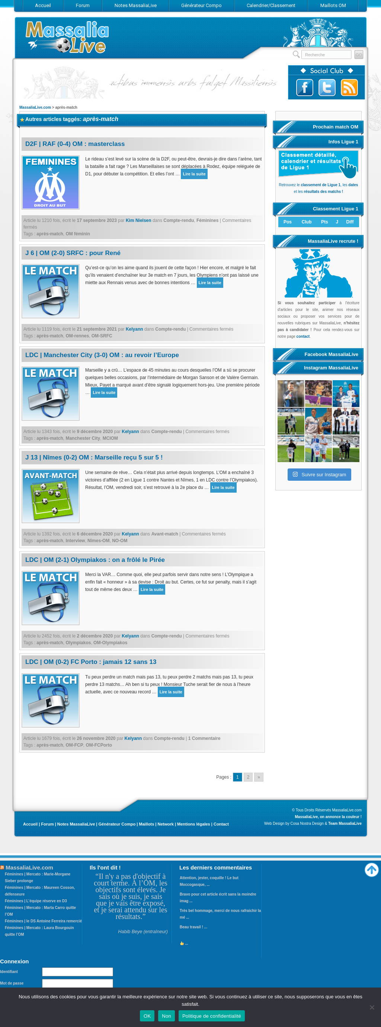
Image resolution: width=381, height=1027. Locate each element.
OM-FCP (74, 745)
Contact (221, 824)
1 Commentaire (204, 738)
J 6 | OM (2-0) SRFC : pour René (73, 253)
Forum (47, 824)
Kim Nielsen (138, 220)
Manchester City (82, 438)
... (184, 943)
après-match (49, 233)
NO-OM (119, 540)
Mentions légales (193, 824)
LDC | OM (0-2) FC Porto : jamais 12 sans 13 (90, 661)
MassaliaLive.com (68, 37)
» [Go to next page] (258, 777)
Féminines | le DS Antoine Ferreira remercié (43, 921)
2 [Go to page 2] (248, 777)
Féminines (207, 220)
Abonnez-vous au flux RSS (349, 87)
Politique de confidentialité (211, 1016)
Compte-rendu (178, 220)
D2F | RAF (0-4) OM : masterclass (75, 143)
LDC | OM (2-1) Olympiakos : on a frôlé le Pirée (95, 559)
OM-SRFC (102, 335)
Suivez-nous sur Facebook (304, 87)
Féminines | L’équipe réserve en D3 (36, 901)
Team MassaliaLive (345, 823)
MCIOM (110, 438)
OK (147, 1016)
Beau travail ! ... (193, 927)
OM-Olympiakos (110, 642)
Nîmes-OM (98, 540)
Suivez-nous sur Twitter (327, 87)
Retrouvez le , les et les (318, 185)
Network (165, 824)
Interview (75, 540)
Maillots (146, 824)
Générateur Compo (116, 824)
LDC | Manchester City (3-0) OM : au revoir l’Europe (102, 355)
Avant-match (164, 534)
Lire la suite (194, 174)
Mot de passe (11, 983)
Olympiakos (78, 642)
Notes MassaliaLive (76, 824)
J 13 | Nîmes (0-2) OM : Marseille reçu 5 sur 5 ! (94, 457)
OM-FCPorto (99, 745)
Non (166, 1016)
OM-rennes (77, 335)
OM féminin (77, 233)
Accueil (30, 824)
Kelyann (134, 329)
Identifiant (9, 972)
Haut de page (371, 868)
